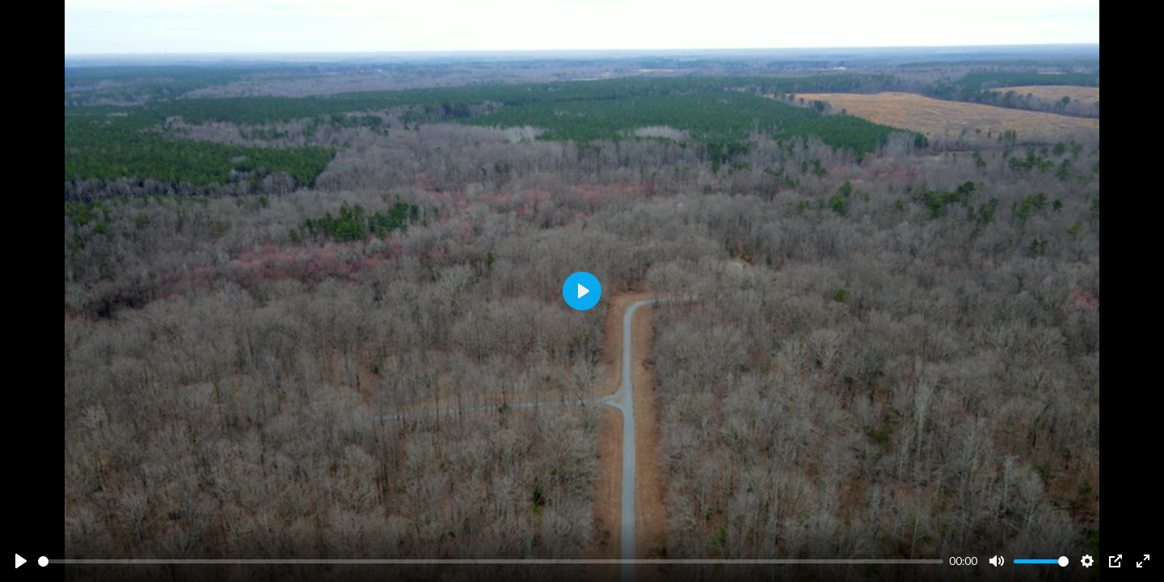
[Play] (21, 561)
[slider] (490, 561)
